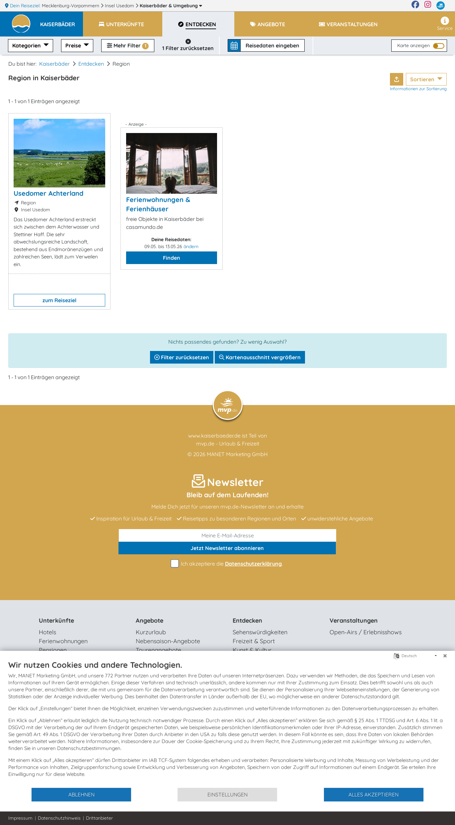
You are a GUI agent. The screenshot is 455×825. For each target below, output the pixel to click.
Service (445, 24)
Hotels (47, 632)
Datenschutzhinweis (59, 818)
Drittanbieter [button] (99, 818)
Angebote (149, 620)
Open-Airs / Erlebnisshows (366, 632)
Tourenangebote (158, 650)
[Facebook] (415, 5)
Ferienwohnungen (63, 641)
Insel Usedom (120, 6)
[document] (227, 723)
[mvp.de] (440, 5)
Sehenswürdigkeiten (260, 632)
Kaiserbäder (171, 6)
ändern (191, 246)
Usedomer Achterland (48, 193)
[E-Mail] (228, 535)
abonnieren (227, 548)
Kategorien (27, 45)
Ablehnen (81, 794)
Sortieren (423, 79)
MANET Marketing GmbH (237, 454)
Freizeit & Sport (254, 641)
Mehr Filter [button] (128, 45)
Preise (73, 45)
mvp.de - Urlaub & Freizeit (227, 443)
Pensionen (53, 650)
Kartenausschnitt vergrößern (260, 357)
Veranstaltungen (354, 620)
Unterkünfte (56, 620)
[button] (61, 21)
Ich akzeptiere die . (228, 564)
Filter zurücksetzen (181, 357)
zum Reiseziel (59, 300)
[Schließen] (445, 656)
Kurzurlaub (151, 632)
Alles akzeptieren (373, 794)
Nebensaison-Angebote (168, 641)
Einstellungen (227, 794)
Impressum (20, 818)
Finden (171, 257)
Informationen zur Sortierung (418, 88)
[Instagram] (427, 5)
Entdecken (91, 63)
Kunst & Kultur (252, 650)
